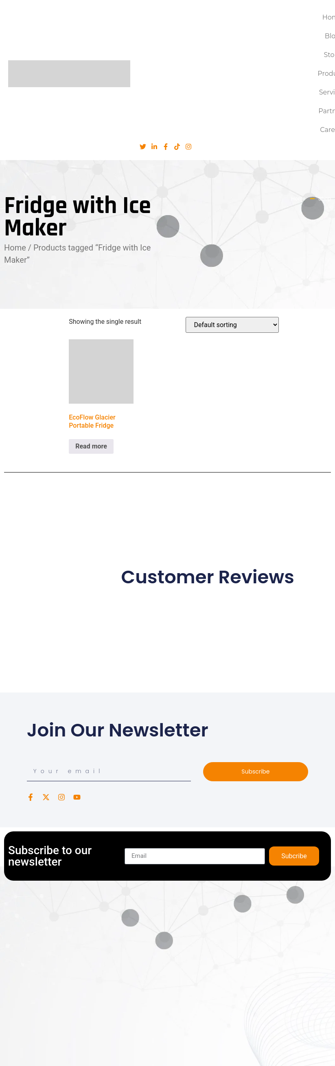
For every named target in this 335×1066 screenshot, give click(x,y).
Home (15, 248)
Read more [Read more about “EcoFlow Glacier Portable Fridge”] (91, 446)
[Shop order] (232, 325)
